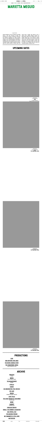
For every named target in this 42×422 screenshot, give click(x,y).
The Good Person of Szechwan (11, 398)
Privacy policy (37, 421)
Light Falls (12, 396)
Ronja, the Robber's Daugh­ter (12, 409)
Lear (11, 358)
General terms (28, 421)
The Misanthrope (12, 381)
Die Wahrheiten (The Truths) (12, 389)
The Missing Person (11, 414)
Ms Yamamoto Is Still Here (11, 416)
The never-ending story (12, 363)
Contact (12, 421)
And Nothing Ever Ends (11, 360)
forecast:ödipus (11, 407)
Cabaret (11, 404)
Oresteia (11, 374)
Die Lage (11, 391)
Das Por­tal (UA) (11, 412)
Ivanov (12, 387)
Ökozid (12, 393)
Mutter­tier (12, 418)
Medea (12, 378)
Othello (12, 384)
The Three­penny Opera (11, 365)
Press (19, 421)
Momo (11, 402)
